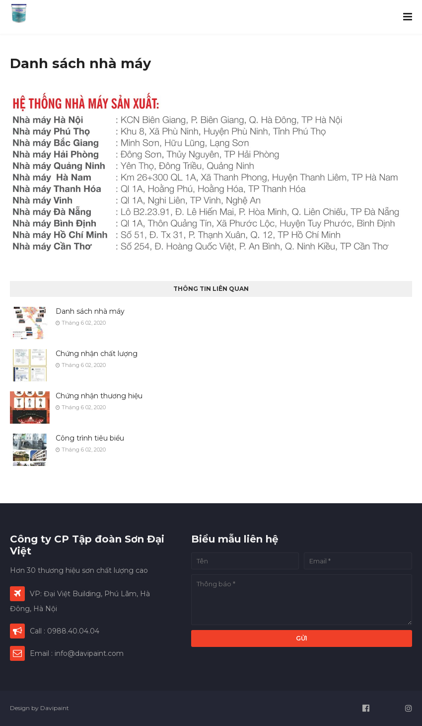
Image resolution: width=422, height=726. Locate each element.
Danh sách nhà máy (90, 311)
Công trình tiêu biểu (90, 438)
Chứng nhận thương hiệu (99, 395)
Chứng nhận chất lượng (97, 353)
